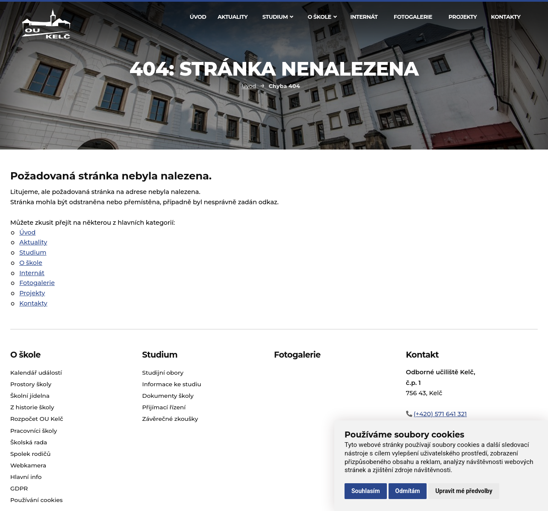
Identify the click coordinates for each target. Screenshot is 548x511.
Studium (277, 17)
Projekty (462, 17)
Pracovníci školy (33, 430)
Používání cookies (36, 499)
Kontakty (505, 17)
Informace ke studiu (171, 384)
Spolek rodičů (30, 453)
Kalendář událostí (36, 372)
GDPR (19, 488)
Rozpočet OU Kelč (36, 418)
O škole (322, 17)
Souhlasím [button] (365, 491)
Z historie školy (32, 407)
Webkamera (28, 465)
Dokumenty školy (167, 395)
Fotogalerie (413, 17)
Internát (363, 17)
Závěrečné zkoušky (170, 418)
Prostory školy (30, 384)
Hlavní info (26, 476)
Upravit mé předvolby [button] (463, 491)
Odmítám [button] (407, 491)
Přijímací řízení (164, 407)
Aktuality (232, 17)
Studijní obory (162, 372)
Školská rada (28, 442)
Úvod (198, 17)
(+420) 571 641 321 (440, 414)
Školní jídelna (30, 395)
